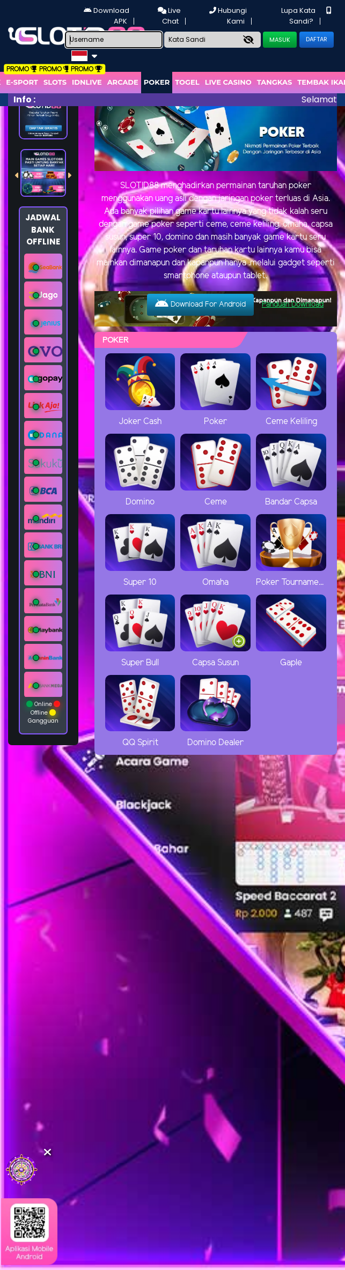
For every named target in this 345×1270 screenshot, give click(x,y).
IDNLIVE (87, 82)
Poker (157, 82)
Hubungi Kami (228, 15)
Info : (24, 99)
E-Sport (22, 82)
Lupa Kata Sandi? (298, 15)
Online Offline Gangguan (43, 712)
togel (187, 82)
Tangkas (274, 82)
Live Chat (169, 15)
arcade (122, 82)
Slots (55, 82)
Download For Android (200, 304)
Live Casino (228, 82)
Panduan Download (293, 304)
